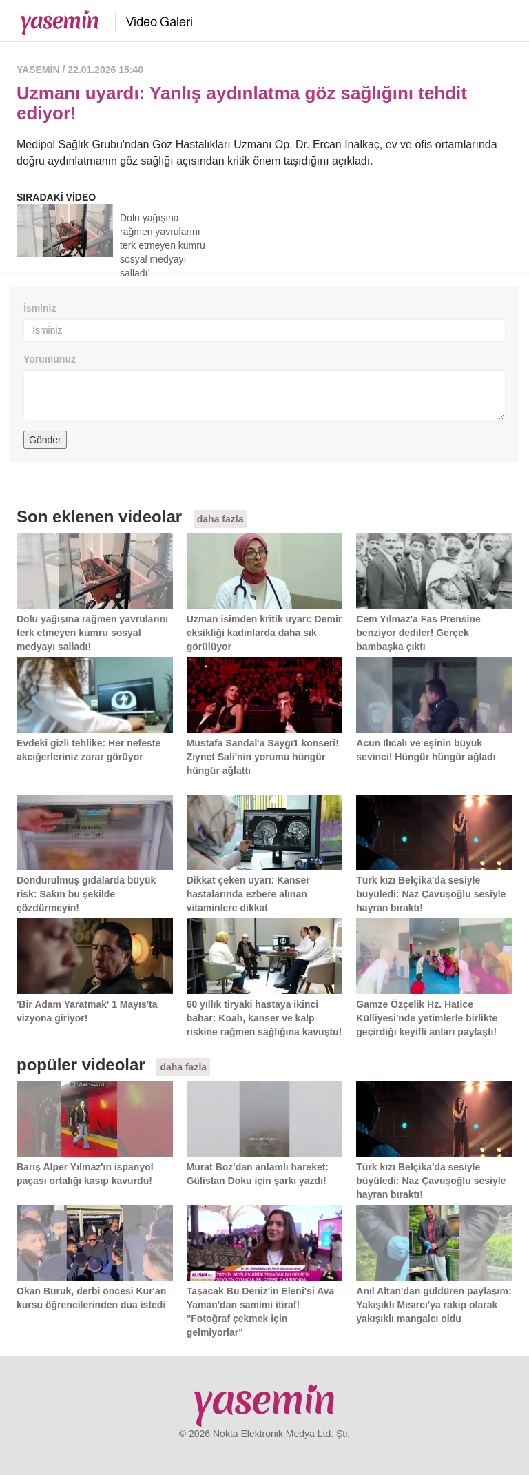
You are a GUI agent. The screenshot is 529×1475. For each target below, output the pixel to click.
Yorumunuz (49, 359)
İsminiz (39, 308)
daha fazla (220, 519)
